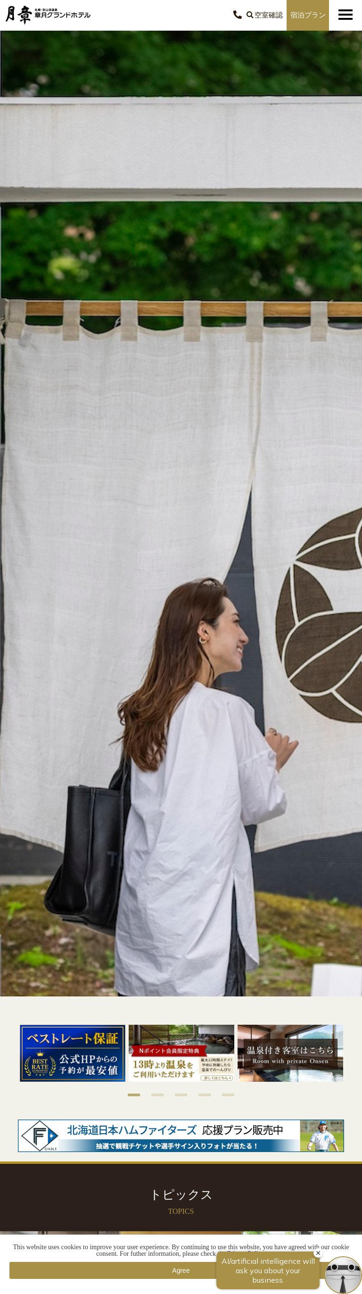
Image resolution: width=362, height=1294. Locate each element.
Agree (180, 1270)
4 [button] (200, 1095)
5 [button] (223, 1095)
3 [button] (176, 1095)
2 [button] (152, 1095)
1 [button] (129, 1095)
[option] (72, 1053)
